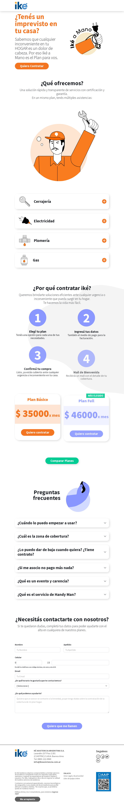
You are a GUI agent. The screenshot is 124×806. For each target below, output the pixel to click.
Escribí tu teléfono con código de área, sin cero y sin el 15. (35, 667)
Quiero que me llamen (62, 726)
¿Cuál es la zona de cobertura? (43, 536)
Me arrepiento (27, 799)
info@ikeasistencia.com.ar (47, 762)
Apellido (67, 644)
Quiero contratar (37, 438)
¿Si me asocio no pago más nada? (46, 567)
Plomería (34, 240)
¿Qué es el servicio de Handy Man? (47, 594)
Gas (28, 260)
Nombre (19, 644)
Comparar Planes (62, 461)
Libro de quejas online (72, 778)
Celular (18, 657)
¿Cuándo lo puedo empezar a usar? (47, 522)
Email (17, 671)
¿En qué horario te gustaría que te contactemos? (38, 680)
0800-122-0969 (44, 759)
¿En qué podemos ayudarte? (28, 693)
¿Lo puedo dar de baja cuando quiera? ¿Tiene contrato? (56, 552)
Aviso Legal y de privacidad (73, 776)
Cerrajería (34, 201)
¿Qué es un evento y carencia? (43, 581)
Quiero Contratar (32, 66)
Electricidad (36, 221)
